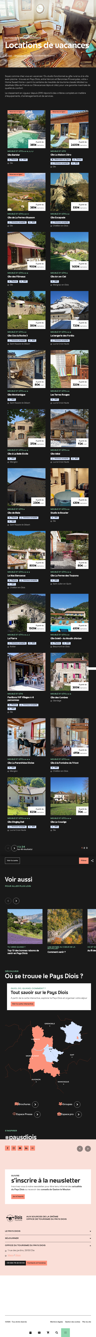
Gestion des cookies (72, 1320)
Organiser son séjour (23, 56)
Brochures (22, 1117)
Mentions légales (56, 1320)
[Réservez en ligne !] (48, 1331)
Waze (18, 1280)
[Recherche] (56, 1331)
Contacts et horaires (45, 1289)
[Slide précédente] (8, 905)
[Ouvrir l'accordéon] (48, 1255)
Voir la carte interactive (25, 1009)
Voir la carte (13, 864)
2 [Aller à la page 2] (73, 852)
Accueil (8, 56)
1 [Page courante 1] (68, 852)
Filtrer (82, 864)
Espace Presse (22, 1127)
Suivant (88, 852)
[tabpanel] (48, 933)
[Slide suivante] (16, 905)
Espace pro (65, 1127)
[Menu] (65, 1331)
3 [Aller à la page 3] (79, 852)
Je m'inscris (20, 1211)
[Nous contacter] (39, 1331)
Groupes (65, 1117)
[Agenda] (30, 1331)
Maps (10, 1280)
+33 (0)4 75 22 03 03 (18, 1289)
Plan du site (86, 1320)
